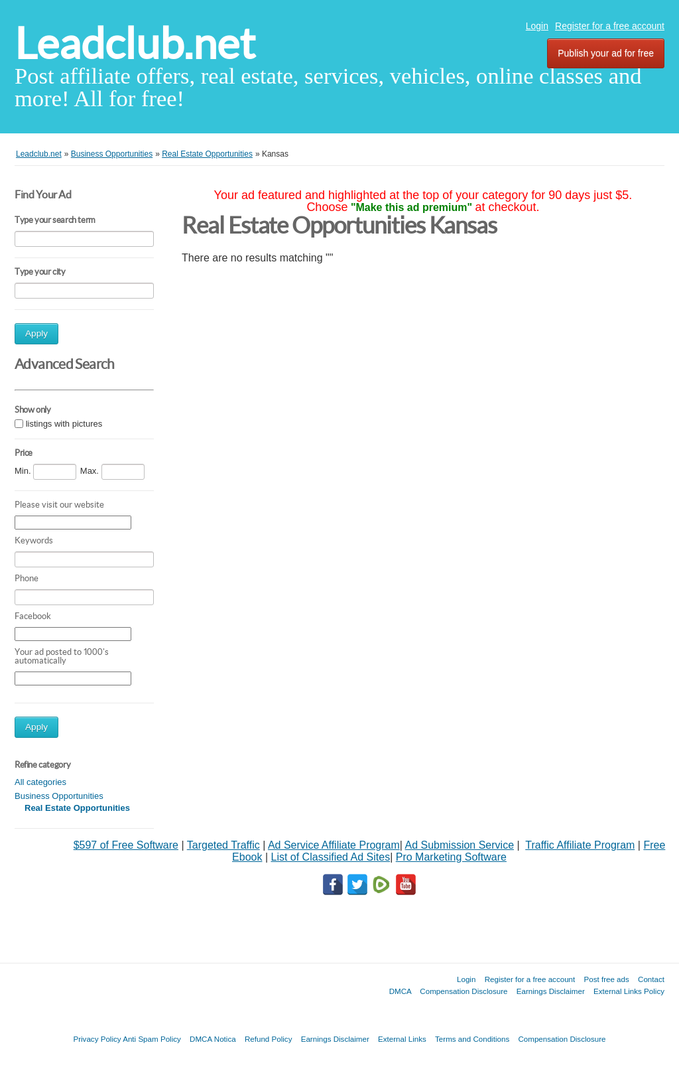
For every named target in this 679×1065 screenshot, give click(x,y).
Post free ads (606, 979)
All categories (40, 782)
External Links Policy (628, 991)
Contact (651, 979)
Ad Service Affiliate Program (334, 845)
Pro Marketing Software (451, 857)
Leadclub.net (135, 43)
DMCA (400, 991)
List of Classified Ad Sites (330, 857)
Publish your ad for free (606, 53)
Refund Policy (268, 1038)
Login (537, 26)
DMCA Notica (213, 1038)
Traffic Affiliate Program (580, 845)
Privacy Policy (97, 1038)
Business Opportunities (59, 796)
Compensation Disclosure (463, 991)
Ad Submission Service (460, 845)
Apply (36, 333)
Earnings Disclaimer (551, 991)
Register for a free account (609, 26)
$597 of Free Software (126, 845)
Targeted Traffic (223, 845)
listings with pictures (64, 424)
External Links (402, 1038)
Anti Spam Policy (152, 1038)
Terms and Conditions (472, 1038)
